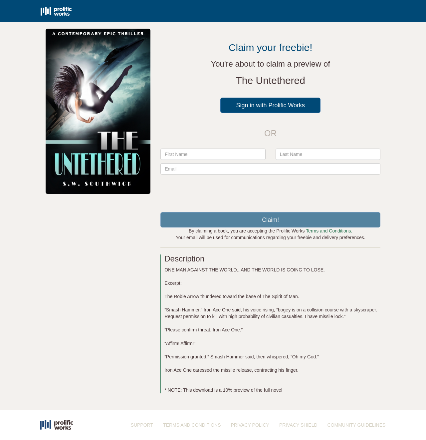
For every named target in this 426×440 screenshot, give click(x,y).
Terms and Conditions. (329, 230)
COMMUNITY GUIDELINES (356, 425)
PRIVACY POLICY (250, 425)
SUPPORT (142, 425)
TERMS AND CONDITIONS (192, 425)
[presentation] (270, 191)
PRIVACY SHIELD (298, 425)
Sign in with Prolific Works (270, 105)
